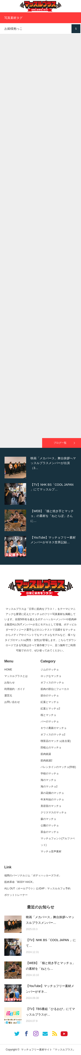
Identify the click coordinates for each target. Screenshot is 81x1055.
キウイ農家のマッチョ (54, 728)
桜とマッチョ (48, 715)
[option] (40, 467)
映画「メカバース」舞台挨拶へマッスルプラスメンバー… (50, 920)
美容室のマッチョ (51, 805)
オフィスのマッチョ (52, 682)
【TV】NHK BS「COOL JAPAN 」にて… (51, 943)
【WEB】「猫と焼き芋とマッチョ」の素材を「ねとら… (50, 966)
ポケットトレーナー (16, 894)
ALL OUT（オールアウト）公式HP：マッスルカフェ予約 (37, 888)
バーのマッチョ (50, 721)
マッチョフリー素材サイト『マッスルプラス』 (48, 1049)
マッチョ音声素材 (51, 851)
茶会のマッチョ (50, 831)
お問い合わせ (12, 702)
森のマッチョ (48, 818)
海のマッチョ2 (49, 786)
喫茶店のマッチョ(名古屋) (56, 741)
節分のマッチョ (50, 695)
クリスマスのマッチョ (54, 812)
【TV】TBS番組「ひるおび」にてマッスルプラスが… (50, 1011)
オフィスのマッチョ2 (53, 734)
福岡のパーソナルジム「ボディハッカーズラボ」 (32, 875)
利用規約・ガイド (14, 689)
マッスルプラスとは (16, 676)
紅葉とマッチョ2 (50, 708)
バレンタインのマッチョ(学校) (58, 767)
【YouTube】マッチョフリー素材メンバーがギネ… (50, 989)
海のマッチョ (48, 780)
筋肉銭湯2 (46, 760)
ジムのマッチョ (50, 669)
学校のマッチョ (50, 773)
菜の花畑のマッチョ (52, 792)
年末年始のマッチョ (52, 799)
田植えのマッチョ (51, 747)
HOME (8, 669)
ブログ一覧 (60, 442)
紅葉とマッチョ (50, 702)
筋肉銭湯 (46, 754)
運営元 (8, 695)
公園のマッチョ (50, 825)
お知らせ (9, 682)
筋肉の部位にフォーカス (55, 689)
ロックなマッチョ (51, 676)
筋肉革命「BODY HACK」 (19, 881)
